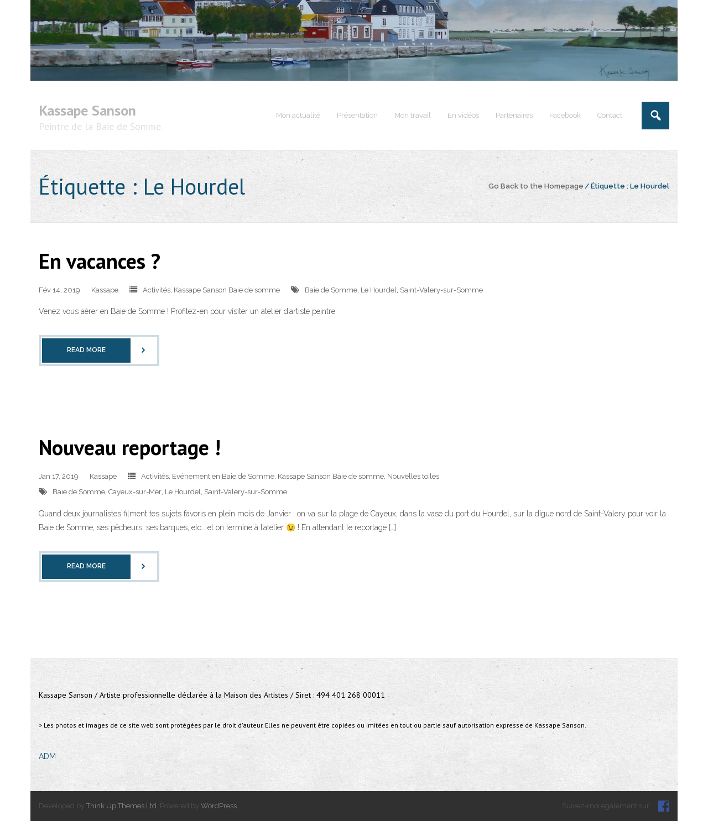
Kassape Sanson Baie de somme (227, 290)
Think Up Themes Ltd (121, 806)
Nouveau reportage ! (130, 447)
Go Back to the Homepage (536, 186)
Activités (156, 290)
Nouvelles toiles (413, 476)
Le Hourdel (379, 290)
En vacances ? (99, 260)
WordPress (219, 806)
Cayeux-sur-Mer (135, 492)
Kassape (104, 290)
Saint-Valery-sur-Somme (441, 290)
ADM (47, 756)
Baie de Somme (331, 290)
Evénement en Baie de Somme (223, 476)
